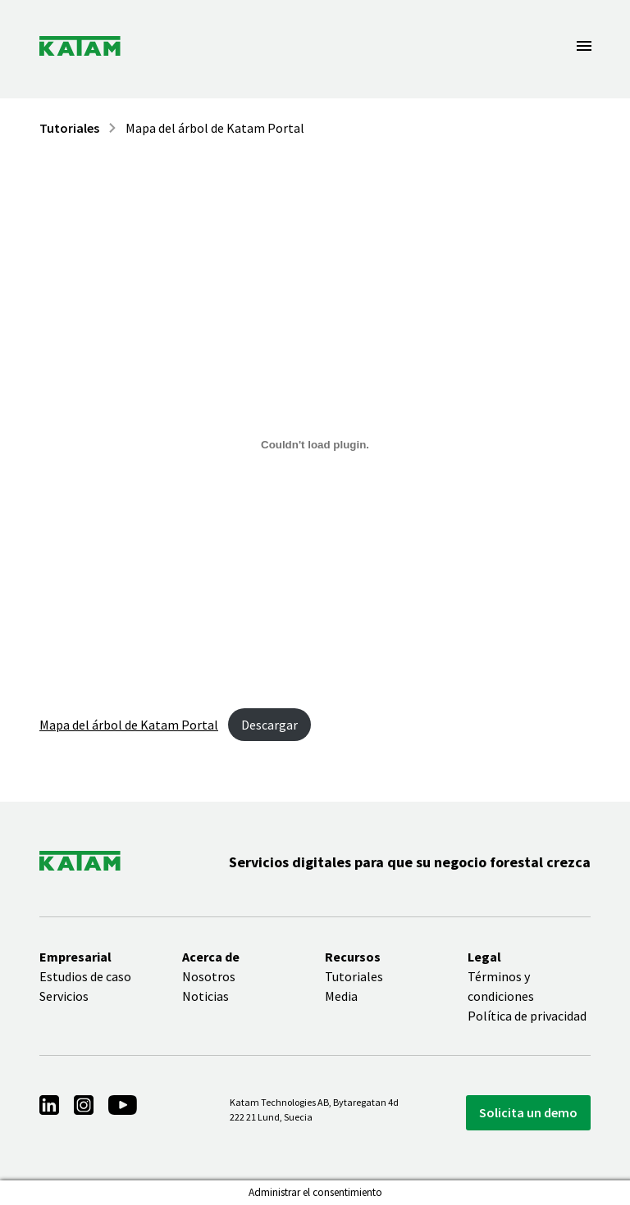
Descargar (269, 724)
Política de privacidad (527, 1015)
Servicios (64, 996)
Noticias (205, 996)
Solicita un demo (528, 1112)
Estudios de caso (85, 976)
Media (341, 996)
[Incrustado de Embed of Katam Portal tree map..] (315, 444)
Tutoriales (69, 128)
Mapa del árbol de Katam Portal (215, 128)
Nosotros (208, 976)
